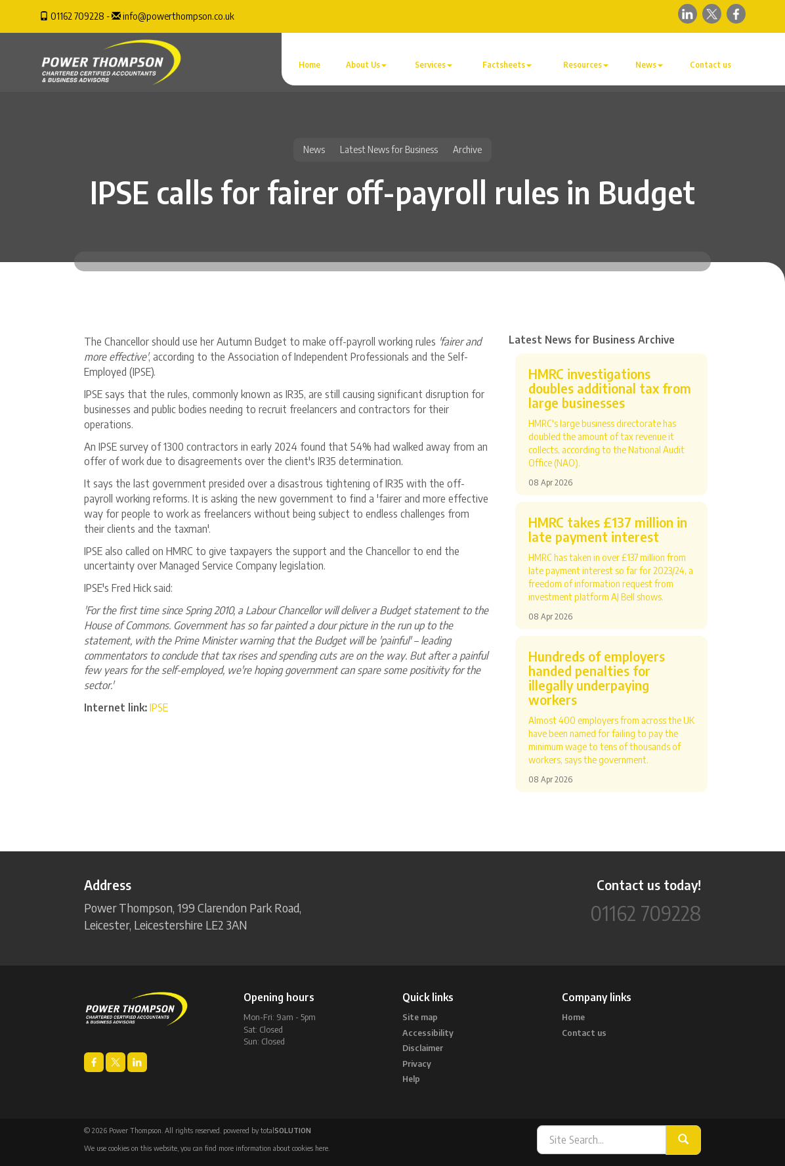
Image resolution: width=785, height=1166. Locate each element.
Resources (585, 65)
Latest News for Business (389, 149)
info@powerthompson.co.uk (178, 16)
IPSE (159, 707)
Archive (467, 149)
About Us (366, 65)
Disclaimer (422, 1048)
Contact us (710, 65)
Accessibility (428, 1032)
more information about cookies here (273, 1148)
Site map (420, 1017)
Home (309, 65)
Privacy (416, 1063)
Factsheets (507, 65)
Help (411, 1078)
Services (433, 65)
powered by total (267, 1130)
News (649, 65)
